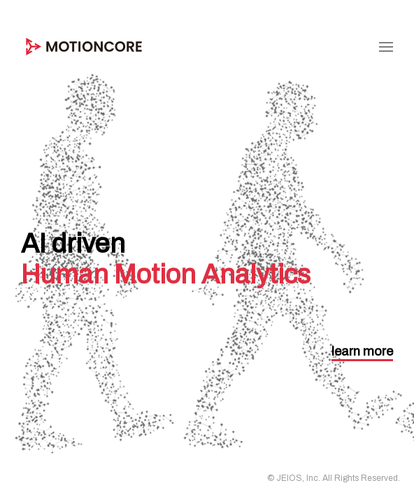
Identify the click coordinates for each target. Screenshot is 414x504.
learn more (362, 351)
